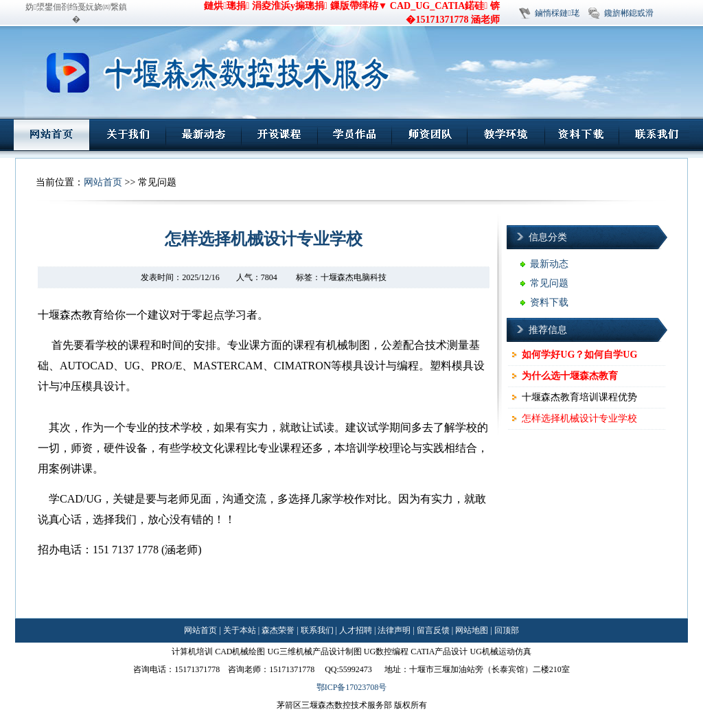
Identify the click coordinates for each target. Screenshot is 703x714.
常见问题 (549, 283)
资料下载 (549, 302)
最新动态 (549, 264)
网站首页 (103, 182)
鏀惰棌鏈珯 (557, 13)
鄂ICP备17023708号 (351, 687)
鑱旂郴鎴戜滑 (629, 13)
